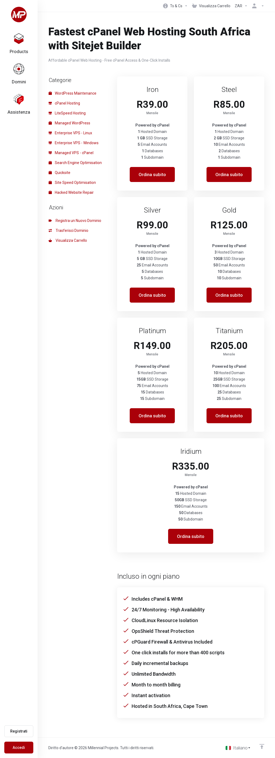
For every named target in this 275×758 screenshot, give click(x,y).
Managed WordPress (69, 123)
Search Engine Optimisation (75, 163)
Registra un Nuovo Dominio (75, 220)
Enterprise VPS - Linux (70, 133)
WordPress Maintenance (72, 93)
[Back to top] (262, 746)
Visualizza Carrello (68, 240)
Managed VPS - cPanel (71, 153)
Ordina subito (152, 174)
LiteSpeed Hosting (67, 113)
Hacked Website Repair (71, 192)
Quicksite (59, 172)
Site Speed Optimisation (72, 182)
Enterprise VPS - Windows (74, 143)
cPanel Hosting (64, 103)
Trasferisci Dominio (68, 230)
